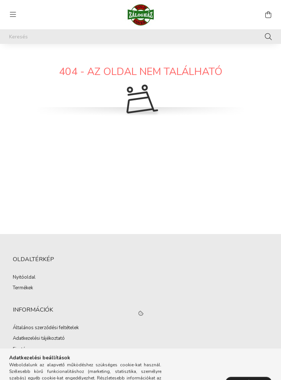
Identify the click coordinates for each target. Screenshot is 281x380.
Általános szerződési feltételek (46, 328)
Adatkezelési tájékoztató (39, 339)
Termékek (23, 288)
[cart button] (268, 14)
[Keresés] (140, 36)
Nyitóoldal (24, 278)
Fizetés (20, 350)
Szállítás (22, 360)
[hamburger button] (12, 14)
